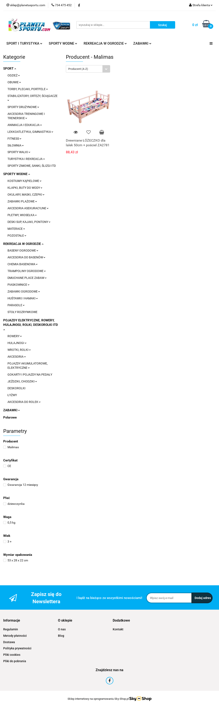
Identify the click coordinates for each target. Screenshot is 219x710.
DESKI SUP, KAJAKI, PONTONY (28, 222)
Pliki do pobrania (14, 661)
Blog (61, 635)
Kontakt (118, 629)
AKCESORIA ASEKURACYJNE (28, 208)
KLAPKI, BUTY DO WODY (24, 187)
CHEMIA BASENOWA (22, 264)
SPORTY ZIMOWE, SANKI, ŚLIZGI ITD (31, 165)
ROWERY (14, 336)
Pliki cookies (11, 654)
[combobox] (88, 69)
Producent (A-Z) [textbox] (78, 68)
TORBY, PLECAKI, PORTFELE (27, 89)
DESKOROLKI (16, 388)
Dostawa (9, 642)
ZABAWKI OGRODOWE (23, 291)
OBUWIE (14, 82)
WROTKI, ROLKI (19, 349)
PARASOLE (16, 305)
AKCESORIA (16, 356)
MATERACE (16, 228)
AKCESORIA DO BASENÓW (26, 257)
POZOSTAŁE (16, 235)
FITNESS (14, 138)
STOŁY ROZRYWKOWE (22, 312)
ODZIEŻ (13, 75)
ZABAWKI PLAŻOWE (22, 201)
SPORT (9, 68)
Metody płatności (15, 635)
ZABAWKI (142, 43)
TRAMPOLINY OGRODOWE (26, 271)
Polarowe (10, 417)
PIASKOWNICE (18, 284)
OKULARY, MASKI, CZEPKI (25, 194)
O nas (62, 629)
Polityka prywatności (17, 648)
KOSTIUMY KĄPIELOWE (24, 181)
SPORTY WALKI (18, 152)
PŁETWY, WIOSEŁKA (22, 215)
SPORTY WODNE (63, 43)
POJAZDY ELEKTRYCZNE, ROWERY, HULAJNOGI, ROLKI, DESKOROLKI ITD (30, 324)
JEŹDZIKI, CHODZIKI (22, 381)
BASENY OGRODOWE (22, 250)
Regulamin (10, 629)
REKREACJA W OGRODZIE (105, 43)
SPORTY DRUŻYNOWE (23, 107)
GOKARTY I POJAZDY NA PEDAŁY (29, 374)
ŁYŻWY (12, 395)
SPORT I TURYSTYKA (24, 43)
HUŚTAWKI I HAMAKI (22, 298)
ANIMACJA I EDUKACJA (24, 125)
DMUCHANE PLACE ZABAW (27, 278)
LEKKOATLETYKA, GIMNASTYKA (30, 131)
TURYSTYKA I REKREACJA (26, 159)
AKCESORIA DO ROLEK (24, 402)
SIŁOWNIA (15, 145)
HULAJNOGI (17, 343)
